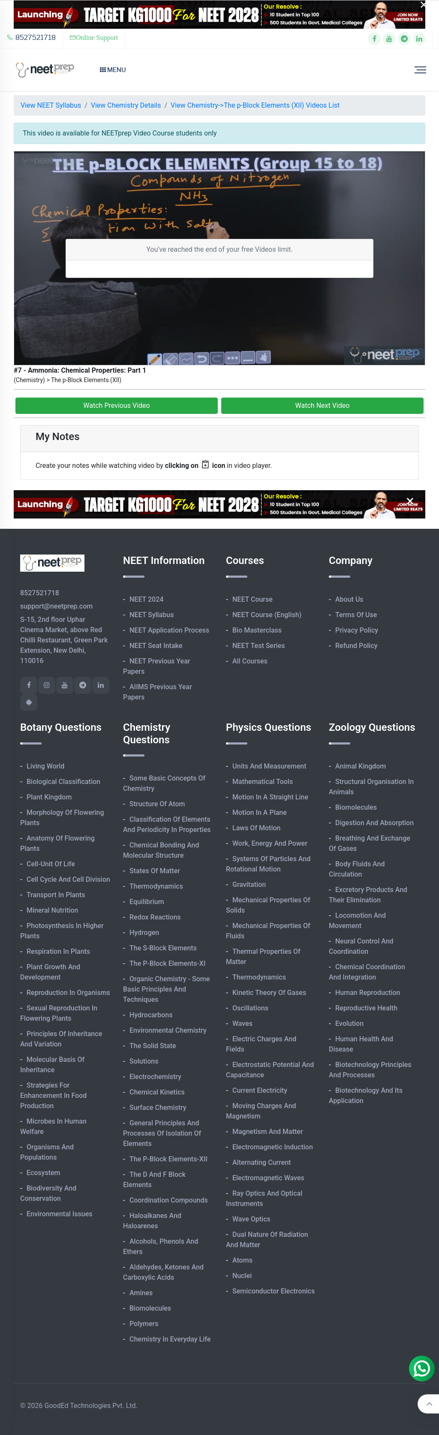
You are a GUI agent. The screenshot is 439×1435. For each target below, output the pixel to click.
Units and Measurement (269, 766)
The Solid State (152, 1046)
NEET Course (252, 599)
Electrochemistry (155, 1077)
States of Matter (154, 871)
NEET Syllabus (151, 615)
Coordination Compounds (168, 1200)
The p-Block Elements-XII (168, 1159)
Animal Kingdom (360, 766)
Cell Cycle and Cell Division (68, 879)
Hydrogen (144, 933)
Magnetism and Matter (267, 1132)
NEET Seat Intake (155, 646)
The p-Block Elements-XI (167, 963)
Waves (242, 1023)
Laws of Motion (256, 828)
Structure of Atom (157, 804)
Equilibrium (146, 902)
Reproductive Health (366, 1008)
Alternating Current (261, 1162)
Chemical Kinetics (157, 1092)
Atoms (242, 1260)
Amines (141, 1293)
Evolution (349, 1023)
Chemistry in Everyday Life (169, 1339)
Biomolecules (150, 1308)
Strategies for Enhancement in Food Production (53, 1095)
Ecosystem (43, 1173)
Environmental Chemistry (168, 1030)
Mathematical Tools (262, 782)
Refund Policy (356, 646)
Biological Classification (63, 782)
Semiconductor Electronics (273, 1291)
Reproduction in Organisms (68, 993)
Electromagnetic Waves (268, 1178)
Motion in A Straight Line (270, 797)
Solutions (143, 1061)
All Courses (250, 661)
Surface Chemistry (157, 1107)
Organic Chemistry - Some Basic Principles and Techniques (166, 989)
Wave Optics (251, 1219)
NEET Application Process (169, 630)
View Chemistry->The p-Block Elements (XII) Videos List (255, 105)
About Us (349, 599)
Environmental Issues (60, 1214)
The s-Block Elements (163, 948)
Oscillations (250, 1008)
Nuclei (242, 1276)
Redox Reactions (155, 917)
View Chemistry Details (126, 105)
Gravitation (249, 884)
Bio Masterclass (257, 630)
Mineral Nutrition (52, 910)
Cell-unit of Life (51, 864)
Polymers (144, 1324)
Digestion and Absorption (374, 823)
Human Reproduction (367, 993)
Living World (45, 766)
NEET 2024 (146, 599)
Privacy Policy (356, 630)
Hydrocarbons (150, 1015)
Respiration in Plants (58, 951)
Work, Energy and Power (269, 843)
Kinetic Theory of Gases (269, 993)
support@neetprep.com (56, 606)
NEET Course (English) (266, 615)
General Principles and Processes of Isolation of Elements (162, 1133)
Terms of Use (356, 615)
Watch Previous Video (116, 405)
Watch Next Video (322, 405)
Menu (113, 70)
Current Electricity (259, 1090)
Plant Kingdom (49, 797)
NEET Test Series (258, 646)
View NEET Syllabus (51, 105)
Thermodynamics (156, 886)
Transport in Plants (56, 895)
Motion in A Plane (259, 812)
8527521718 (31, 37)
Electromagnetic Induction (272, 1147)
